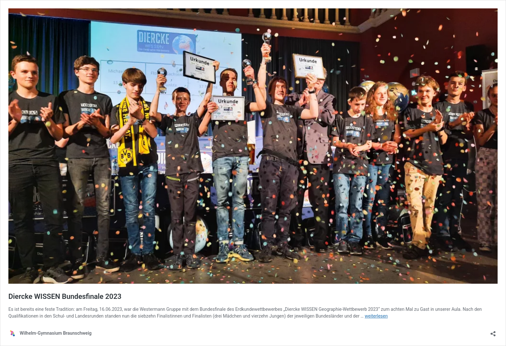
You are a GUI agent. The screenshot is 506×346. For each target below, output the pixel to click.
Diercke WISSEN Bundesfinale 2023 (64, 296)
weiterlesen (376, 316)
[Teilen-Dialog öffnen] (493, 332)
